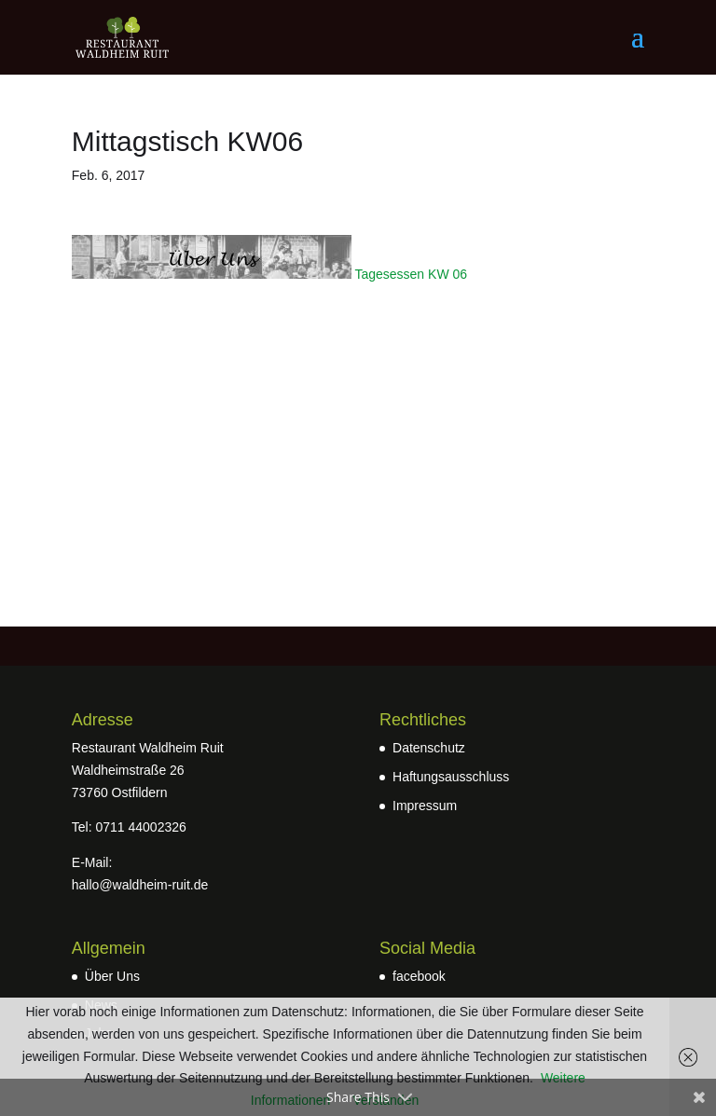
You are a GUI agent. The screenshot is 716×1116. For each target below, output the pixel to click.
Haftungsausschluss (450, 776)
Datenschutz (428, 747)
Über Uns (112, 976)
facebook (419, 976)
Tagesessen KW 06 (410, 274)
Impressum (424, 805)
